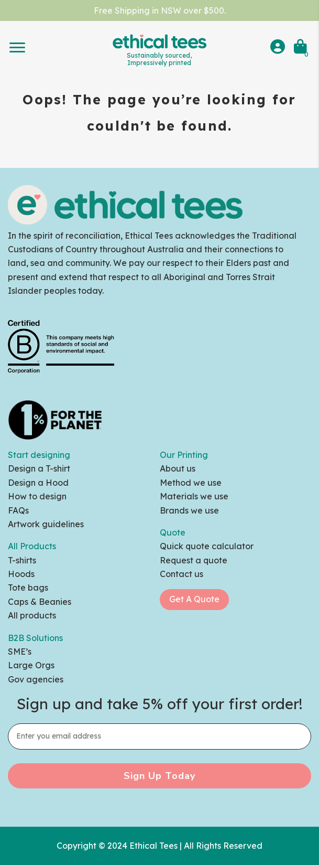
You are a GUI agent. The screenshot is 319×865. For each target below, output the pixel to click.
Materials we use (194, 496)
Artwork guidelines (46, 524)
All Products (32, 546)
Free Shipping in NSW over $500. (160, 10)
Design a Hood (38, 482)
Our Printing (184, 455)
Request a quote (193, 560)
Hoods (21, 574)
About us (177, 468)
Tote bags (28, 587)
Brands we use (189, 510)
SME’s (19, 651)
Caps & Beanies (39, 601)
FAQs (18, 510)
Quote (172, 532)
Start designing (39, 455)
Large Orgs (31, 665)
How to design (37, 496)
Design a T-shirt (39, 468)
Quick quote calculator (207, 546)
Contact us (181, 574)
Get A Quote (194, 599)
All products (32, 615)
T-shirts (22, 560)
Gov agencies (35, 679)
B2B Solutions (35, 638)
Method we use (191, 482)
